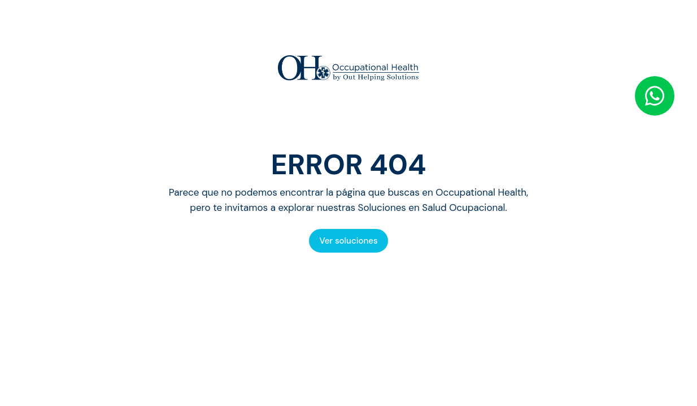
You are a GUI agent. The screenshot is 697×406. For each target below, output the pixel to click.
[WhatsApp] (654, 96)
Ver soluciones (348, 240)
